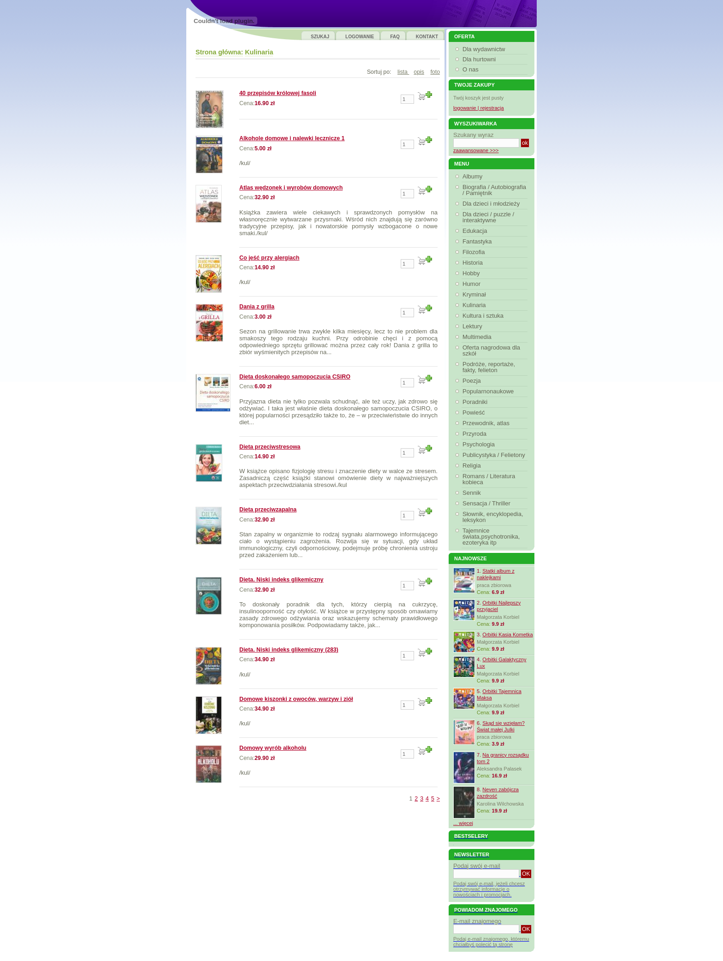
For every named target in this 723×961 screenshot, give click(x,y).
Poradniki (476, 401)
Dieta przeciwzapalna (267, 509)
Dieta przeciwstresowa (269, 447)
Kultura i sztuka (484, 315)
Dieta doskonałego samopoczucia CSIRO (294, 377)
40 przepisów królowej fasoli (277, 93)
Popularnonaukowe (489, 391)
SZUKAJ (320, 36)
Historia (473, 262)
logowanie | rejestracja (478, 108)
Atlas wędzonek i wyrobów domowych (291, 187)
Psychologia (479, 444)
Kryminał (475, 294)
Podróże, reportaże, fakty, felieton (488, 367)
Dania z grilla (256, 306)
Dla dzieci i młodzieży (492, 203)
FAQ (395, 36)
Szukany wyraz (473, 134)
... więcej (463, 823)
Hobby (472, 273)
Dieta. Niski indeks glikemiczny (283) (288, 650)
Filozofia (474, 252)
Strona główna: (219, 52)
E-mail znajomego (477, 921)
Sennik (472, 492)
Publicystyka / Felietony (494, 454)
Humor (472, 283)
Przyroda (475, 433)
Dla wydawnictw (483, 49)
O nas (470, 69)
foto (435, 72)
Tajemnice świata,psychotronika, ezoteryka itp (491, 536)
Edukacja (475, 230)
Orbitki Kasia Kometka (507, 634)
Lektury (473, 326)
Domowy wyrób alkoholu (272, 748)
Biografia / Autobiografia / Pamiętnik (494, 190)
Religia (472, 465)
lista (403, 72)
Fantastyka (478, 241)
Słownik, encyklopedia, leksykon (492, 516)
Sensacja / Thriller (487, 503)
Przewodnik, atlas (487, 423)
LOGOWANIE (359, 36)
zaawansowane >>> (476, 150)
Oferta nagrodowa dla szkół (491, 350)
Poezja (472, 380)
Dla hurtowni (479, 59)
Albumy (473, 176)
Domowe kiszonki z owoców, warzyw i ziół (296, 699)
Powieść (474, 412)
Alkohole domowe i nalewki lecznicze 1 (291, 138)
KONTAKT (427, 36)
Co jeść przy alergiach (269, 258)
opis (419, 72)
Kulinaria (259, 52)
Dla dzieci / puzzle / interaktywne (488, 217)
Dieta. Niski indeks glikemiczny (281, 579)
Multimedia (478, 336)
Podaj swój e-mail (476, 865)
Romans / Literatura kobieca (488, 479)
